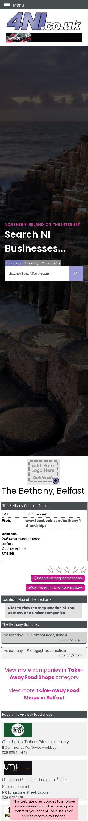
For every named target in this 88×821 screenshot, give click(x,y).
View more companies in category (44, 674)
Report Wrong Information (59, 578)
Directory (13, 263)
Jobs (56, 263)
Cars (45, 263)
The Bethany (12, 635)
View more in (44, 694)
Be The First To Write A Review (57, 587)
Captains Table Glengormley (35, 741)
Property (31, 263)
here (25, 816)
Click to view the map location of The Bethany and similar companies (41, 610)
